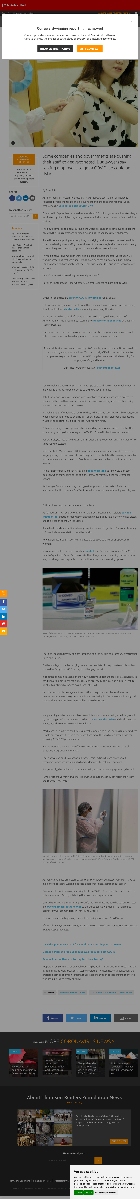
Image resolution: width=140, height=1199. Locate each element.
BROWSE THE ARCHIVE (55, 48)
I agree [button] (78, 1192)
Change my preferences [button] (105, 1192)
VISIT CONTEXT (89, 48)
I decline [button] (88, 1192)
